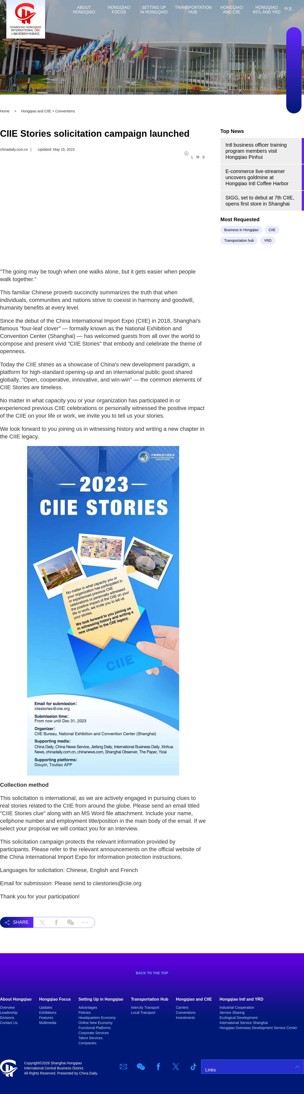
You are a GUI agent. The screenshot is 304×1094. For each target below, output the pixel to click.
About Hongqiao (84, 9)
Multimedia (47, 1023)
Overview (7, 1007)
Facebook (293, 70)
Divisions (7, 1018)
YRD (268, 240)
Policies (85, 1013)
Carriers (182, 1007)
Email (293, 39)
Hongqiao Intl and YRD (266, 9)
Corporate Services (94, 1033)
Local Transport (143, 1013)
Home (63, 9)
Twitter (293, 85)
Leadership (8, 1013)
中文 (288, 9)
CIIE (272, 230)
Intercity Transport (145, 1007)
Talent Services (91, 1038)
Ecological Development (238, 1018)
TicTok (293, 100)
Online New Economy (96, 1023)
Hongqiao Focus (119, 9)
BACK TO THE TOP (152, 973)
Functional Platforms (95, 1028)
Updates (45, 1007)
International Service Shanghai (243, 1023)
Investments (185, 1018)
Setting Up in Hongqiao (153, 9)
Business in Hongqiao (241, 230)
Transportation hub (239, 240)
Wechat (293, 55)
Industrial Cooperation (236, 1007)
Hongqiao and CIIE (232, 9)
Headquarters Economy (97, 1018)
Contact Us (8, 1023)
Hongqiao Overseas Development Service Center (258, 1028)
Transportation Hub (193, 9)
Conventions (186, 1013)
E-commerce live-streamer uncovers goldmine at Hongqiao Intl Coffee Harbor (257, 177)
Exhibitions (47, 1013)
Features (46, 1018)
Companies (88, 1043)
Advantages (88, 1007)
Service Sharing (231, 1013)
